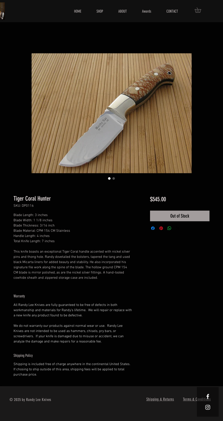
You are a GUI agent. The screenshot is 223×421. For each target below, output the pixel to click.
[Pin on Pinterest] (161, 228)
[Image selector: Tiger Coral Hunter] (109, 178)
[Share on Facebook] (152, 228)
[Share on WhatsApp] (169, 228)
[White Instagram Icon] (207, 407)
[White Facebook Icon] (207, 396)
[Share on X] (177, 228)
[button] (200, 10)
